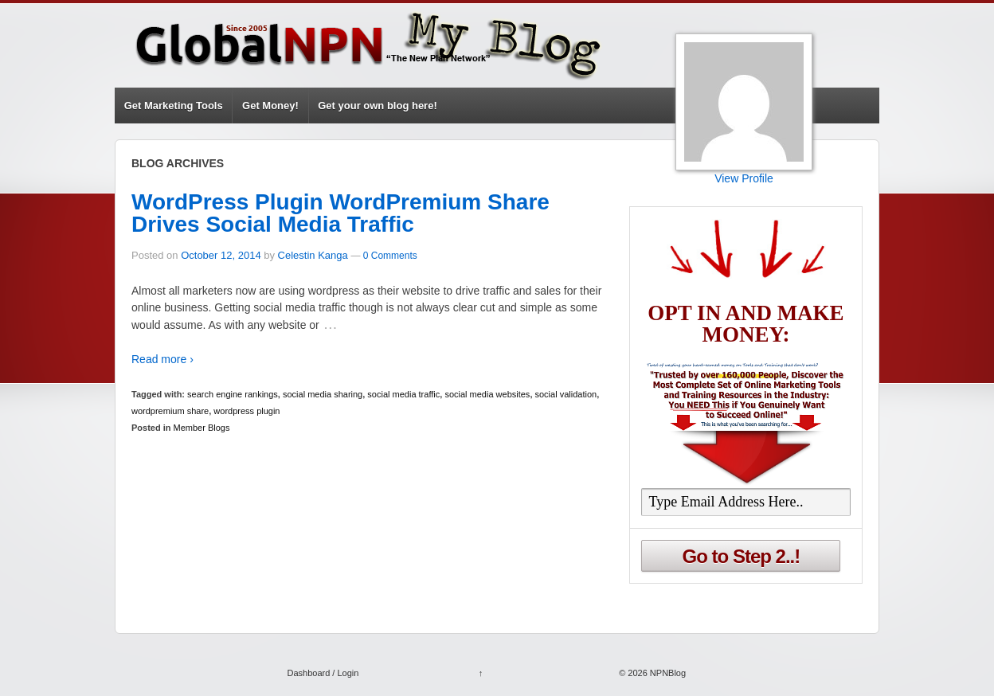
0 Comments (390, 255)
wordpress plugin (246, 411)
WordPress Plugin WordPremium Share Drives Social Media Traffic (340, 213)
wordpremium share (170, 411)
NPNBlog (667, 673)
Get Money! (270, 105)
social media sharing (322, 394)
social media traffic (403, 394)
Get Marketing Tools (173, 105)
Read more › (162, 359)
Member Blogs (202, 427)
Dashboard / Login (322, 673)
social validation (566, 394)
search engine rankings (232, 394)
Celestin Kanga (313, 255)
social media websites (487, 394)
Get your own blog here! (377, 105)
